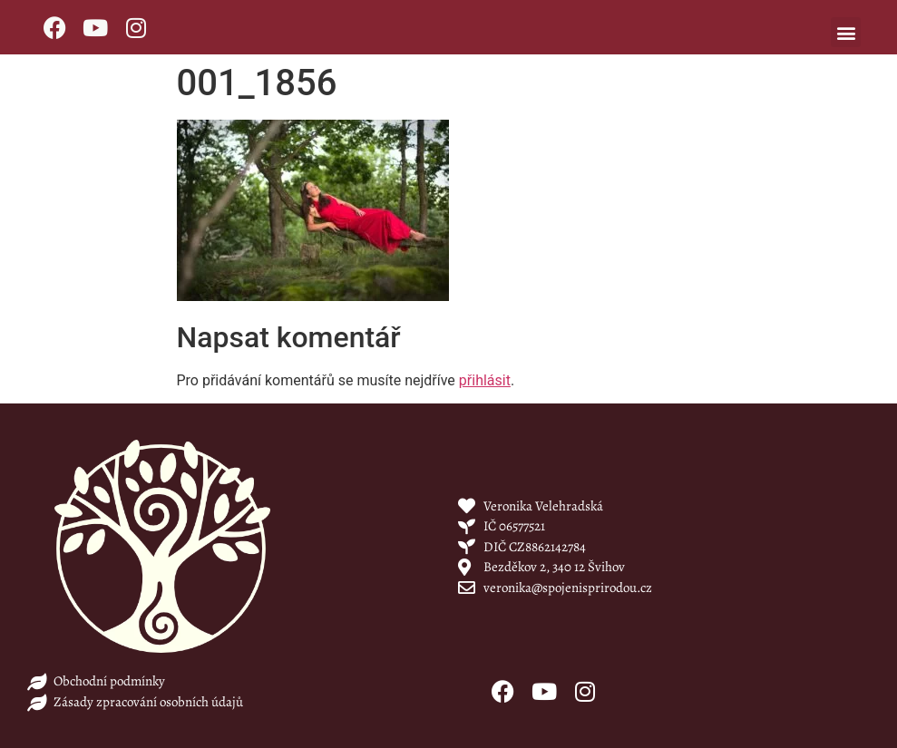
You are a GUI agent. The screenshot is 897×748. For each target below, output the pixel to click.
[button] (846, 32)
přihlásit (485, 380)
